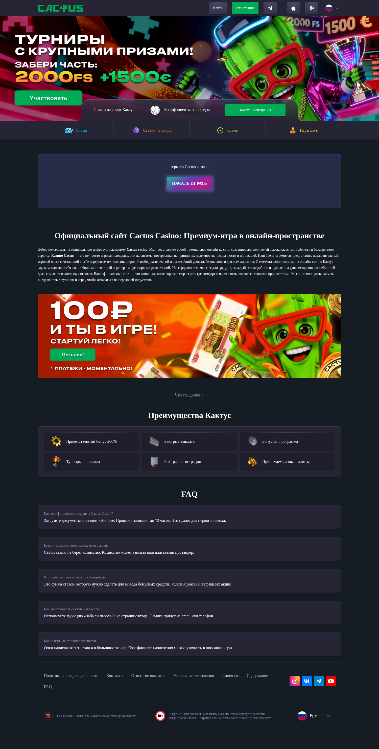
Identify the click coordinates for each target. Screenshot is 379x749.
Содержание (56, 706)
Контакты (126, 695)
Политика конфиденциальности (76, 695)
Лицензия (259, 695)
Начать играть (189, 184)
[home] (61, 8)
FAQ (81, 706)
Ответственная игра (164, 695)
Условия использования (217, 695)
